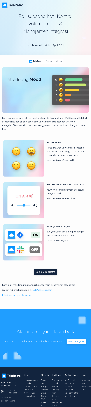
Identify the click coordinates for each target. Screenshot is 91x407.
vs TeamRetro (71, 393)
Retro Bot (28, 389)
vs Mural (69, 389)
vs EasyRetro (71, 383)
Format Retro (30, 386)
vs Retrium (70, 396)
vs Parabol (70, 380)
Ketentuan (85, 380)
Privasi (84, 383)
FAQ (43, 383)
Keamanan (57, 402)
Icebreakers (29, 396)
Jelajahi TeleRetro (45, 271)
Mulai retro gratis (76, 341)
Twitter (55, 386)
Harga (44, 386)
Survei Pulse (29, 393)
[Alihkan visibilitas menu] (86, 4)
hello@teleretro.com (42, 290)
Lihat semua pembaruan (16, 295)
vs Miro (68, 386)
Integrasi (28, 399)
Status (55, 405)
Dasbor (44, 380)
